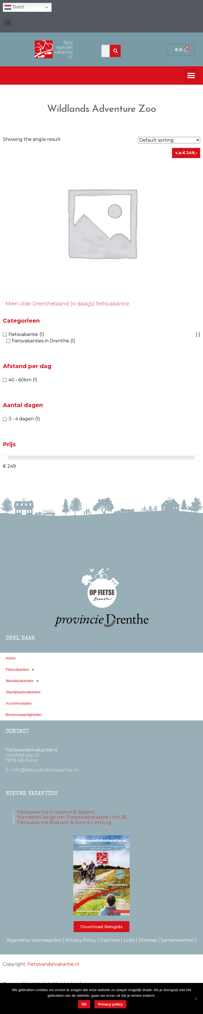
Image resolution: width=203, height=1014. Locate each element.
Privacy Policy (80, 940)
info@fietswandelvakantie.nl (44, 770)
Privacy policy (110, 1004)
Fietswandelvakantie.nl (53, 964)
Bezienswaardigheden (24, 715)
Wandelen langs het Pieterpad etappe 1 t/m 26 (71, 817)
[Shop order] (169, 140)
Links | (130, 940)
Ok (84, 1004)
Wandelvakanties (22, 681)
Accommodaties (19, 703)
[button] (7, 22)
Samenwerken (177, 940)
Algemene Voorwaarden (34, 940)
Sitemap (147, 940)
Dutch (14, 7)
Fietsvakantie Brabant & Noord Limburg (64, 822)
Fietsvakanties (20, 669)
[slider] (5, 457)
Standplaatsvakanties (23, 692)
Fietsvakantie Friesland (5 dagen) (56, 812)
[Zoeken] (116, 51)
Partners (110, 940)
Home (11, 658)
